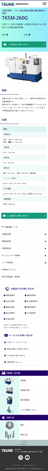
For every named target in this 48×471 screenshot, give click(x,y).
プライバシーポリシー (29, 465)
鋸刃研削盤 (14, 400)
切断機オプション (9, 269)
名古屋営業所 (32, 301)
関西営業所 (31, 295)
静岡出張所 (10, 307)
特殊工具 (14, 435)
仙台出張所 (10, 301)
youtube (27, 457)
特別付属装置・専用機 (11, 276)
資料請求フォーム (14, 362)
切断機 (13, 380)
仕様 (25, 35)
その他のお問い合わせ (16, 355)
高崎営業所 (31, 307)
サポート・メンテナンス (17, 342)
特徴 (3, 35)
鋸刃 (12, 425)
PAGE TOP (24, 444)
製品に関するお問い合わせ (18, 349)
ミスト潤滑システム (18, 410)
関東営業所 (10, 295)
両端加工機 (14, 390)
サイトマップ (16, 465)
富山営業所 (10, 313)
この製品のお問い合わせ (18, 44)
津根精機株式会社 (15, 4)
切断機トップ (11, 227)
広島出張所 (10, 319)
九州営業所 (31, 313)
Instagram (20, 457)
